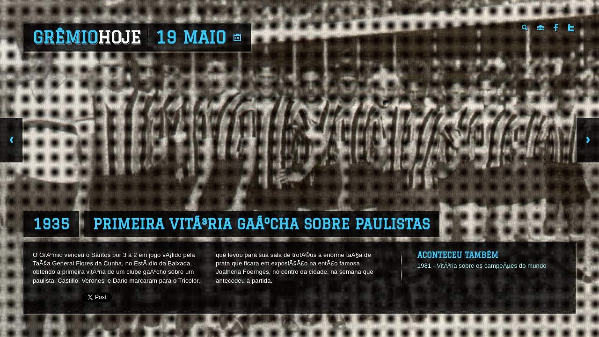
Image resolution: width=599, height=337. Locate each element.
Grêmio (87, 37)
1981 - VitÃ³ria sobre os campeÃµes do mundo (482, 265)
